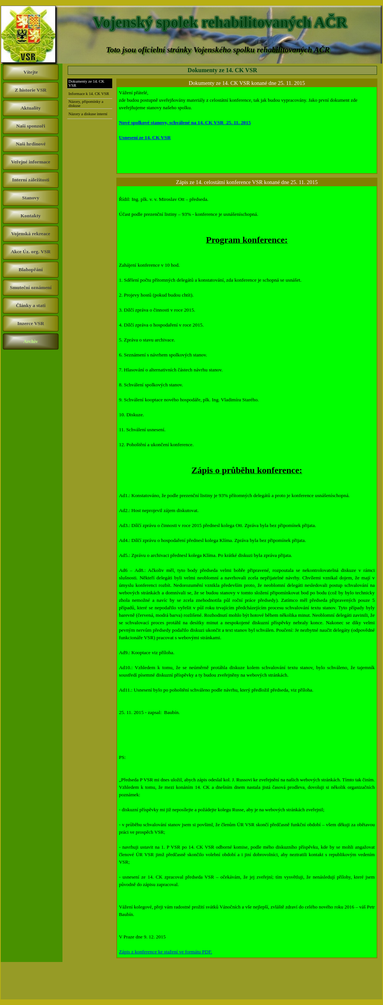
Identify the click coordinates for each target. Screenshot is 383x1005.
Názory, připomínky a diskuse (85, 103)
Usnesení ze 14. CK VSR (145, 137)
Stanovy (30, 197)
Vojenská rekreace (30, 233)
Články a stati (30, 305)
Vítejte (31, 72)
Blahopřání (31, 269)
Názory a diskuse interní (87, 114)
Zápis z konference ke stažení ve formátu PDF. (165, 952)
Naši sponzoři (30, 126)
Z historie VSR (31, 90)
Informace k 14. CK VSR (88, 94)
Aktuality (31, 108)
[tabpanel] (247, 130)
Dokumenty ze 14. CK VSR (86, 83)
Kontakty (31, 215)
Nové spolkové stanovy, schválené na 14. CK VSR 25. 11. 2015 (185, 122)
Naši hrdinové (31, 144)
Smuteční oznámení (30, 287)
